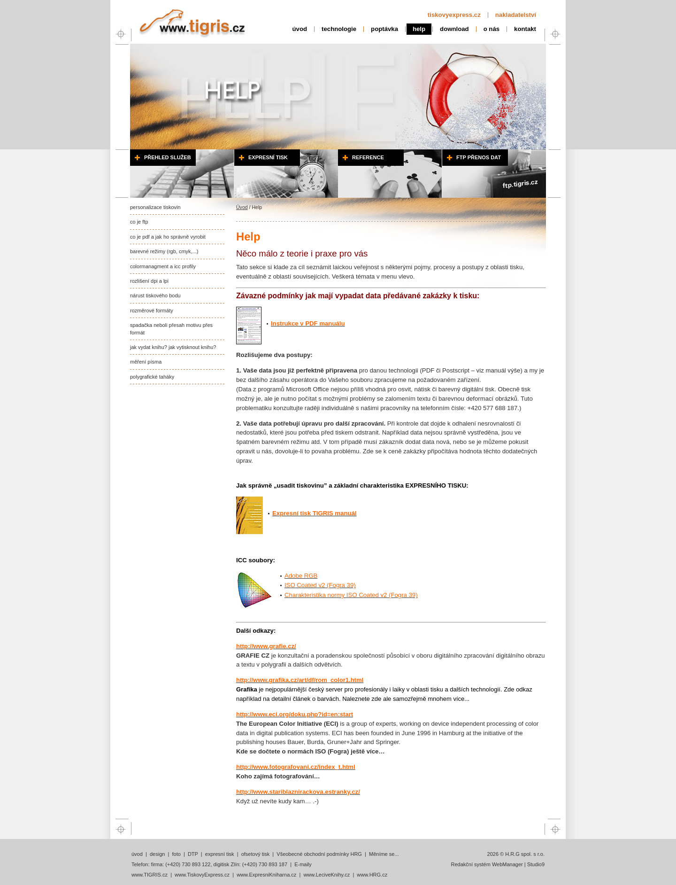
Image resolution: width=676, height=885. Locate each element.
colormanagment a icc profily (163, 266)
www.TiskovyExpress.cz (202, 874)
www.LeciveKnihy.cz (326, 874)
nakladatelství (515, 14)
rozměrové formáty (151, 310)
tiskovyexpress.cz (454, 14)
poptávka (384, 28)
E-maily (303, 864)
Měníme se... (384, 854)
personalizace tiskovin (155, 207)
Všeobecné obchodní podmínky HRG (319, 854)
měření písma (145, 362)
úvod (299, 28)
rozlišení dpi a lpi (149, 281)
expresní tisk (219, 854)
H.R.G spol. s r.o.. (192, 21)
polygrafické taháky (152, 377)
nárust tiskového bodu (155, 295)
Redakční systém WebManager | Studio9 (498, 864)
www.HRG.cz (372, 874)
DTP (193, 854)
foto (176, 854)
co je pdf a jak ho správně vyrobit (168, 237)
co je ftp (139, 222)
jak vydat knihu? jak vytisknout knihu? (173, 347)
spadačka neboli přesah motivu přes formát (171, 328)
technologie (339, 28)
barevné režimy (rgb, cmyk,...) (164, 251)
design (157, 854)
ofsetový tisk (255, 854)
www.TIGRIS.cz (149, 874)
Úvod (242, 207)
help (419, 28)
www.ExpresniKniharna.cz (266, 874)
